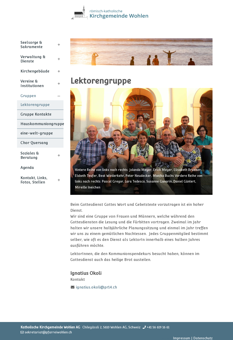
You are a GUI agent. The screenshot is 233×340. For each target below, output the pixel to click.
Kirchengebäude (34, 71)
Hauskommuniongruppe (41, 124)
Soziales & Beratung (29, 155)
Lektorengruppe (35, 105)
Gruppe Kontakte (35, 114)
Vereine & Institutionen (32, 83)
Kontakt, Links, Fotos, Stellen (33, 180)
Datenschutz (203, 338)
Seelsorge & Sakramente (31, 44)
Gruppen (28, 96)
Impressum (181, 338)
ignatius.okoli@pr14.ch (96, 287)
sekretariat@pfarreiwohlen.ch (48, 332)
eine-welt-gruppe (36, 133)
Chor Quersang (34, 143)
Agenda (27, 167)
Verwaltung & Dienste (33, 59)
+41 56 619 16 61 (158, 327)
